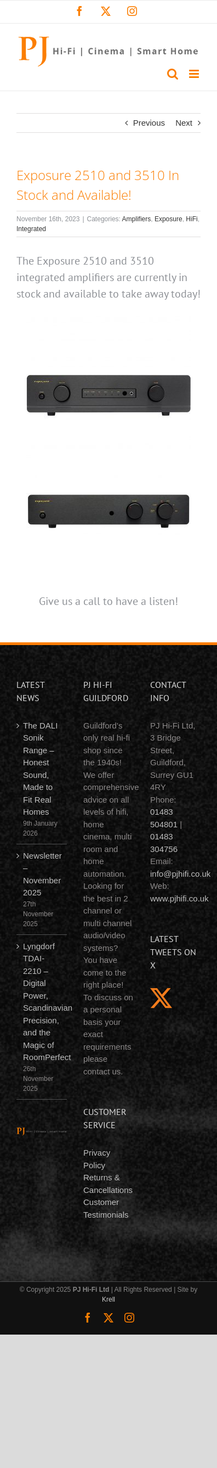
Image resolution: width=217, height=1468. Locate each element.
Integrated (31, 229)
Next (183, 122)
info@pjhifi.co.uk (180, 873)
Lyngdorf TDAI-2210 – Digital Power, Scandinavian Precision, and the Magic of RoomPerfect (42, 1002)
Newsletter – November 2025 (42, 874)
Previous (149, 122)
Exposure (168, 219)
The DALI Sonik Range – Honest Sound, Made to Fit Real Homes (40, 769)
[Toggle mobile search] (172, 74)
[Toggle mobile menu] (195, 74)
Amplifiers (136, 219)
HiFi (191, 219)
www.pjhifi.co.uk (179, 898)
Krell (108, 1299)
